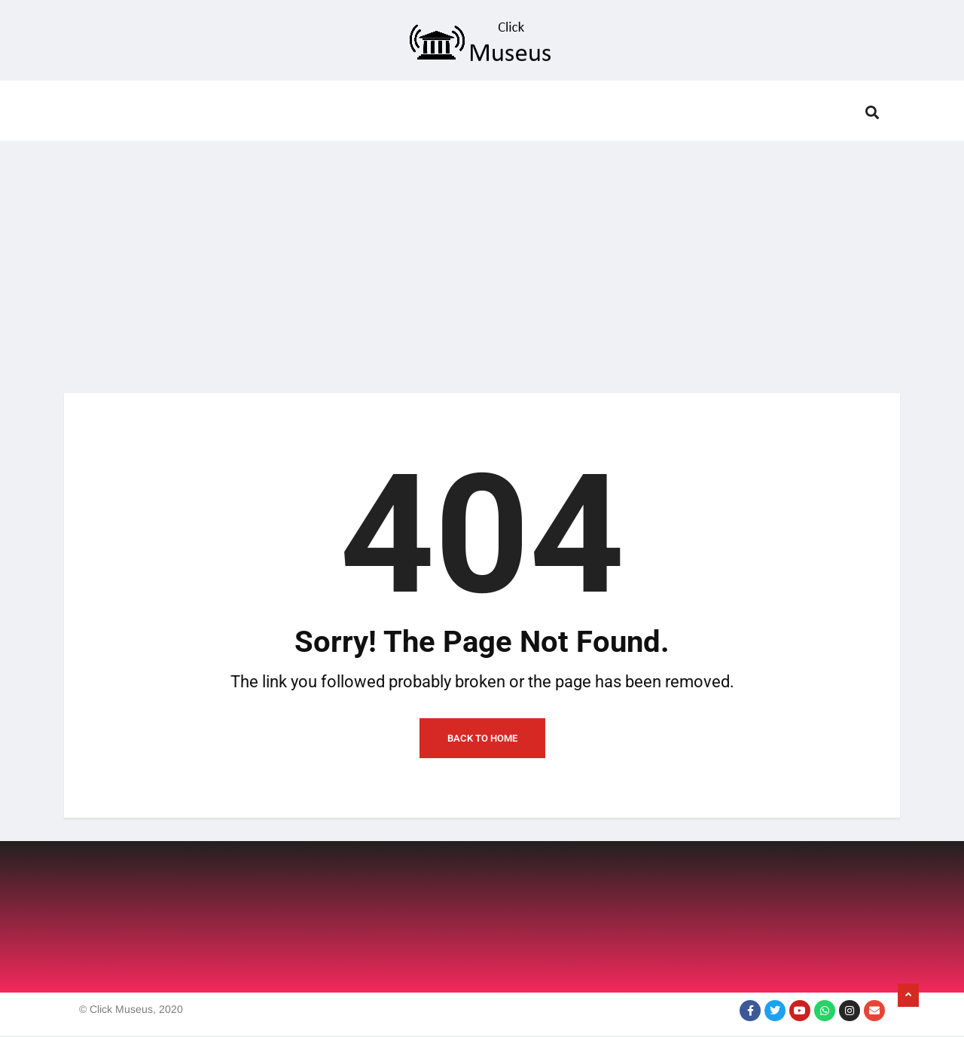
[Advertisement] (482, 257)
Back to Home (482, 739)
